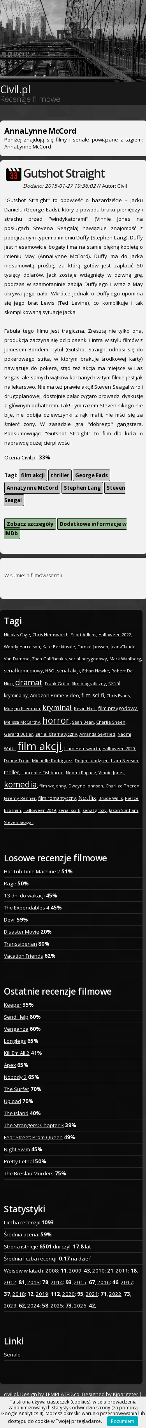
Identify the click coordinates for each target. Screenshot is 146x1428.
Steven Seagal (18, 822)
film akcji (33, 475)
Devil (10, 919)
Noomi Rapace (81, 772)
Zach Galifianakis (49, 659)
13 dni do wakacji (24, 895)
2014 (57, 1282)
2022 (115, 1293)
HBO (50, 671)
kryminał (57, 707)
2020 (68, 1293)
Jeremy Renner (20, 798)
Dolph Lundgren (92, 760)
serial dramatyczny (56, 734)
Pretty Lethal (19, 1161)
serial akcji (68, 670)
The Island (16, 1113)
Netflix (87, 797)
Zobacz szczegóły (30, 523)
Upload (12, 1101)
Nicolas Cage (17, 634)
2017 (127, 1282)
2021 (92, 1293)
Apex (10, 1064)
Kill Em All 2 (17, 1052)
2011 (122, 1270)
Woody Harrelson (22, 646)
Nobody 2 (15, 1077)
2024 (33, 1305)
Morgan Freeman (22, 708)
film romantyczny (57, 798)
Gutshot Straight (63, 173)
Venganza (16, 1028)
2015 (80, 1282)
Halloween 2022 (115, 634)
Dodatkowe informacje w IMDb (65, 528)
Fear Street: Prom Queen (33, 1137)
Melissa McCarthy (22, 722)
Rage (10, 883)
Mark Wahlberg (125, 659)
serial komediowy (23, 670)
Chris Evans (118, 695)
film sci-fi (92, 695)
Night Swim (17, 1149)
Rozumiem (122, 1421)
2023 (10, 1305)
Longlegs (15, 1040)
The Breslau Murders (29, 1173)
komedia (20, 784)
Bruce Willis (111, 798)
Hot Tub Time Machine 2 (32, 871)
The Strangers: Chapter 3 (34, 1125)
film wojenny (52, 786)
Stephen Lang (82, 487)
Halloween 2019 (39, 810)
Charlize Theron (122, 786)
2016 (103, 1282)
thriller (60, 475)
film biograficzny (89, 683)
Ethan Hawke (95, 671)
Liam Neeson (124, 760)
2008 (52, 1270)
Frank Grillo (57, 683)
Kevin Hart (85, 708)
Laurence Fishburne (42, 772)
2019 (42, 1293)
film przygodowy (117, 708)
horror (56, 720)
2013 (33, 1282)
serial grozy (95, 810)
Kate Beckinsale (58, 646)
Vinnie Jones (111, 772)
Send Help (16, 1016)
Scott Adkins (83, 634)
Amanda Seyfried (97, 734)
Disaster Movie (21, 931)
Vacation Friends (23, 955)
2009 (75, 1270)
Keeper (12, 1004)
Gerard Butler (18, 734)
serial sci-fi (69, 810)
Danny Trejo (17, 760)
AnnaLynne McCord (32, 487)
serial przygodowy (88, 659)
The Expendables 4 (26, 907)
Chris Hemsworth (50, 634)
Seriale (12, 1354)
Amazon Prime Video (54, 695)
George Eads (91, 475)
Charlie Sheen (110, 722)
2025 (57, 1305)
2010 (98, 1270)
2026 (80, 1305)
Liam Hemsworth (82, 748)
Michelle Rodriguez (52, 760)
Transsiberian (20, 943)
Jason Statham (123, 810)
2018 (18, 1293)
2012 (10, 1282)
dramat (28, 682)
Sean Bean (83, 722)
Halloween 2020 (118, 748)
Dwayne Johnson (86, 786)
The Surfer (16, 1089)
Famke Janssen (92, 646)
